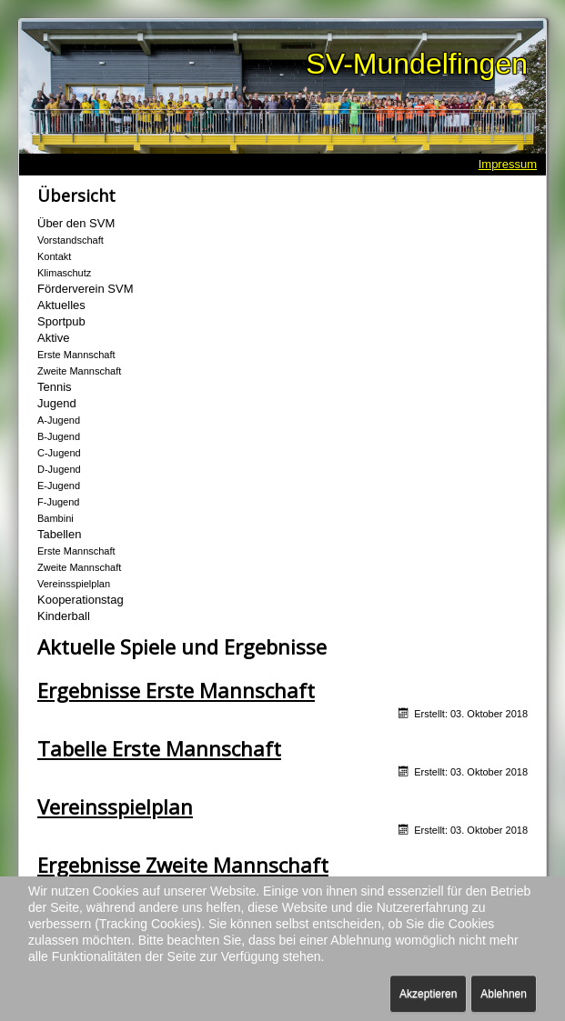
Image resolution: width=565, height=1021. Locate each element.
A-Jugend (58, 420)
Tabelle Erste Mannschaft (159, 748)
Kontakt (54, 256)
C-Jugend (59, 452)
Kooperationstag (80, 599)
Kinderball (63, 616)
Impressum (508, 164)
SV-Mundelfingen (417, 63)
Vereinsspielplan (73, 583)
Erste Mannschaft (76, 354)
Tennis (54, 387)
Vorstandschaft (70, 240)
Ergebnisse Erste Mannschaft (176, 690)
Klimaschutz (64, 272)
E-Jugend (58, 485)
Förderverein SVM (85, 288)
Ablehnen (503, 993)
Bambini (55, 518)
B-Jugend (58, 436)
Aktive (53, 338)
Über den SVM (76, 223)
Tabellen (59, 534)
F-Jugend (58, 501)
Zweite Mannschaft (79, 370)
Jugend (56, 403)
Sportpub (61, 321)
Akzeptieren (428, 993)
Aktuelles (61, 305)
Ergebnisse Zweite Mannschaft (182, 864)
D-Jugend (59, 469)
